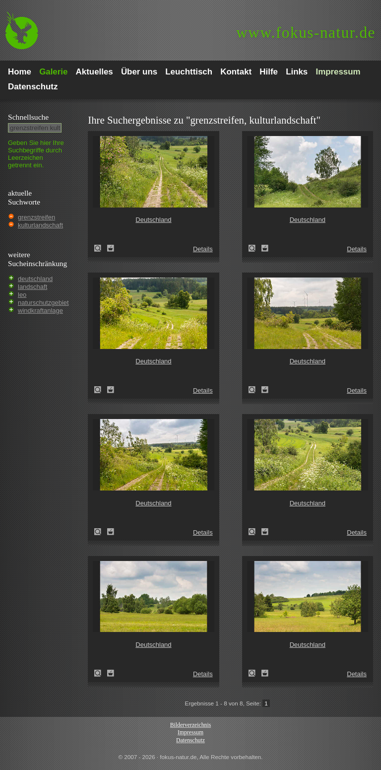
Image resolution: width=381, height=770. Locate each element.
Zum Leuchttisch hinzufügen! (110, 248)
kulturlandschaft (40, 225)
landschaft (32, 286)
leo (22, 294)
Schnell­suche (28, 117)
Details (203, 249)
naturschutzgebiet (43, 302)
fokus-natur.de (306, 32)
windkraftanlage (40, 310)
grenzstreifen (36, 217)
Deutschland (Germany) (100, 248)
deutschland (35, 278)
